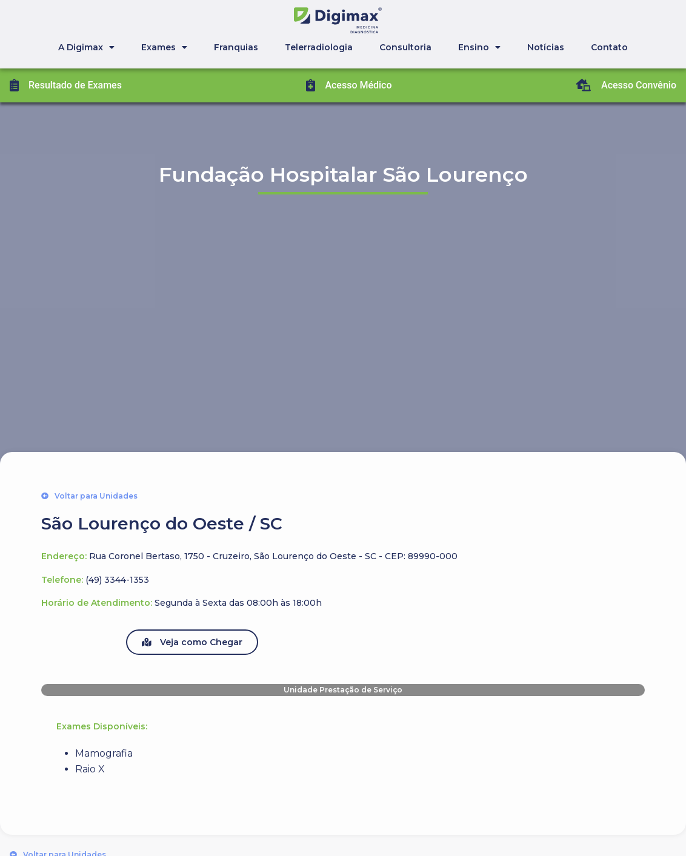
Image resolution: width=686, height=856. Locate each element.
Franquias (236, 47)
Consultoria (405, 47)
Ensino (479, 47)
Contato (609, 47)
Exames (164, 47)
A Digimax (86, 47)
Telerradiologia (319, 47)
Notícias (545, 47)
